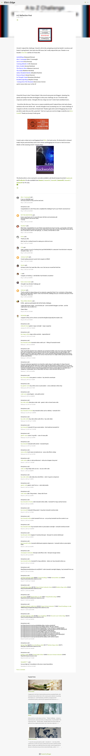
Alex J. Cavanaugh (22, 59)
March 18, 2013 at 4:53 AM (27, 638)
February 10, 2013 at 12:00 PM (28, 412)
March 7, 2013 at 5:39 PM (27, 537)
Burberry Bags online (61, 587)
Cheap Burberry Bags (26, 587)
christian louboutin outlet (27, 577)
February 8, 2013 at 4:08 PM (28, 396)
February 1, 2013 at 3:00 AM (28, 344)
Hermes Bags (24, 645)
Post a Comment (21, 669)
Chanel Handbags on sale (64, 606)
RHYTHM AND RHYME (26, 215)
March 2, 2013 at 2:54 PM (27, 487)
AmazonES (67, 180)
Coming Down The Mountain (25, 82)
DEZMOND (23, 315)
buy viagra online (25, 334)
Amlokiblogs (20, 57)
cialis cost (23, 468)
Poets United (31, 691)
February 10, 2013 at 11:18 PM (28, 421)
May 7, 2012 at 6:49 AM (27, 232)
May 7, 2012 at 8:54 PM (26, 296)
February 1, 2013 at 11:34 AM (28, 358)
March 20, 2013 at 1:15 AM (27, 658)
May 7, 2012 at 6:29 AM (27, 211)
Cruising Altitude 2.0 (22, 64)
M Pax (22, 236)
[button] (17, 20)
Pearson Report (21, 75)
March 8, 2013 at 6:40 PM (27, 555)
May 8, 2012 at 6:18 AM (27, 319)
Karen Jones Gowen (26, 281)
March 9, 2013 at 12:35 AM (27, 563)
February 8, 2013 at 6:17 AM (28, 387)
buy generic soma (25, 385)
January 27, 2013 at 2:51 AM (28, 336)
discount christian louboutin (54, 654)
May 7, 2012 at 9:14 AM (27, 261)
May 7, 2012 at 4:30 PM (26, 277)
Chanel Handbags (42, 577)
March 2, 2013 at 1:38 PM (27, 479)
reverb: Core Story (32, 739)
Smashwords (69, 178)
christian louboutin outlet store (29, 606)
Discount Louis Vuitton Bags (58, 615)
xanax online (24, 452)
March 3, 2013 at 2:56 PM (27, 495)
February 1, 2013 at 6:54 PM (28, 371)
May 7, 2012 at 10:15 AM (27, 269)
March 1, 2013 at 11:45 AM (27, 462)
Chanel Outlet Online (38, 654)
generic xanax (24, 435)
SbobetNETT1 (24, 662)
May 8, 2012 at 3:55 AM (27, 311)
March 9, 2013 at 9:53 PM (27, 571)
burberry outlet (24, 654)
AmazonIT (19, 182)
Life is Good (20, 61)
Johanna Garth (24, 257)
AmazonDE (53, 180)
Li (21, 273)
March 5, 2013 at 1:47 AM (27, 512)
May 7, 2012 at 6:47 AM (27, 221)
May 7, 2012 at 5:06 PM (26, 286)
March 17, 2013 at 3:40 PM (27, 590)
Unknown (23, 290)
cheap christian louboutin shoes (44, 587)
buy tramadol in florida (27, 410)
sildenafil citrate (25, 326)
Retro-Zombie (20, 66)
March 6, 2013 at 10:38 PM (27, 528)
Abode (29, 715)
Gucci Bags (23, 596)
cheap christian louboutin (47, 606)
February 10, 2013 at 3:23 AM (28, 404)
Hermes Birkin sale (56, 577)
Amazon (41, 180)
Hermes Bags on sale (36, 596)
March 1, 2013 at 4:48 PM (27, 470)
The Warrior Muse (22, 68)
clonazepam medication (27, 552)
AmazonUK (47, 180)
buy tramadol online (26, 342)
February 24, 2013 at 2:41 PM (28, 454)
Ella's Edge (9, 2)
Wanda (22, 265)
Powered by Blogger (45, 754)
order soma (24, 394)
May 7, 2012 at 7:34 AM (27, 243)
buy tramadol (24, 427)
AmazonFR (60, 180)
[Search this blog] (81, 2)
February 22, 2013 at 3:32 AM (28, 446)
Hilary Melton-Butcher (26, 301)
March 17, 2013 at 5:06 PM (27, 600)
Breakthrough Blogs (22, 79)
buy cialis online (25, 402)
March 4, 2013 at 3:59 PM (27, 504)
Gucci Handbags (42, 615)
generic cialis (24, 485)
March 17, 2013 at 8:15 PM (27, 609)
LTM (22, 247)
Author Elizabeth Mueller (24, 73)
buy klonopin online (26, 535)
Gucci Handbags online (37, 645)
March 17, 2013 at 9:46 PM (27, 619)
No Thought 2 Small (22, 77)
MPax (45, 140)
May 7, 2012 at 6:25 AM (27, 202)
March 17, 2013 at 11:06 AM (28, 581)
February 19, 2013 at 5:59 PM (28, 437)
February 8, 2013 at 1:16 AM (28, 379)
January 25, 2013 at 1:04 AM (28, 328)
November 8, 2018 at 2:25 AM (28, 666)
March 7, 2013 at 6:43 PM (27, 546)
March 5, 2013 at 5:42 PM (27, 520)
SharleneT (23, 225)
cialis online (24, 460)
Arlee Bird (24, 52)
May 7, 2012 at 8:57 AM (27, 253)
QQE (19, 70)
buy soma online (25, 377)
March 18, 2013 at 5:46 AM (27, 648)
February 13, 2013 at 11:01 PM (28, 429)
